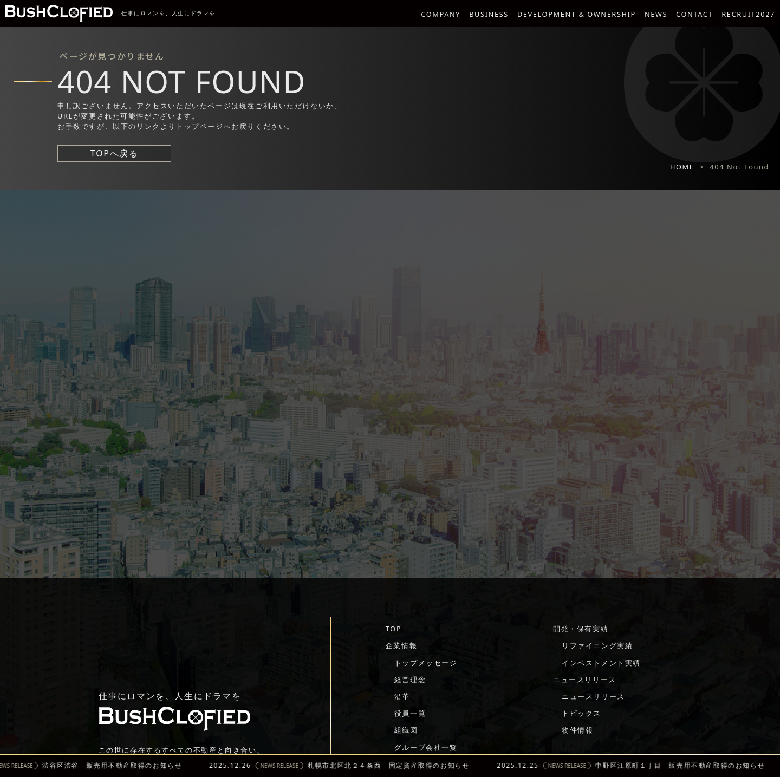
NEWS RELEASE (284, 765)
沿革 (402, 696)
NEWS (656, 14)
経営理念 (410, 679)
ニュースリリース (584, 679)
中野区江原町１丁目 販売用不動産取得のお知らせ (685, 765)
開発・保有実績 (580, 629)
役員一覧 (410, 713)
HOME (682, 167)
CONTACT (694, 14)
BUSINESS (489, 14)
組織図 (406, 730)
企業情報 (401, 645)
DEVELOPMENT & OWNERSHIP (576, 14)
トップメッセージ (426, 663)
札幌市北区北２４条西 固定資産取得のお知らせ (394, 765)
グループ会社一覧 (426, 747)
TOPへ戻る (114, 153)
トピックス (581, 713)
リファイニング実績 (597, 645)
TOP (393, 629)
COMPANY (440, 14)
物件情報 (577, 730)
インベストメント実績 (601, 663)
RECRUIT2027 (748, 14)
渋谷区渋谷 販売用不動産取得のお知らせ (117, 765)
